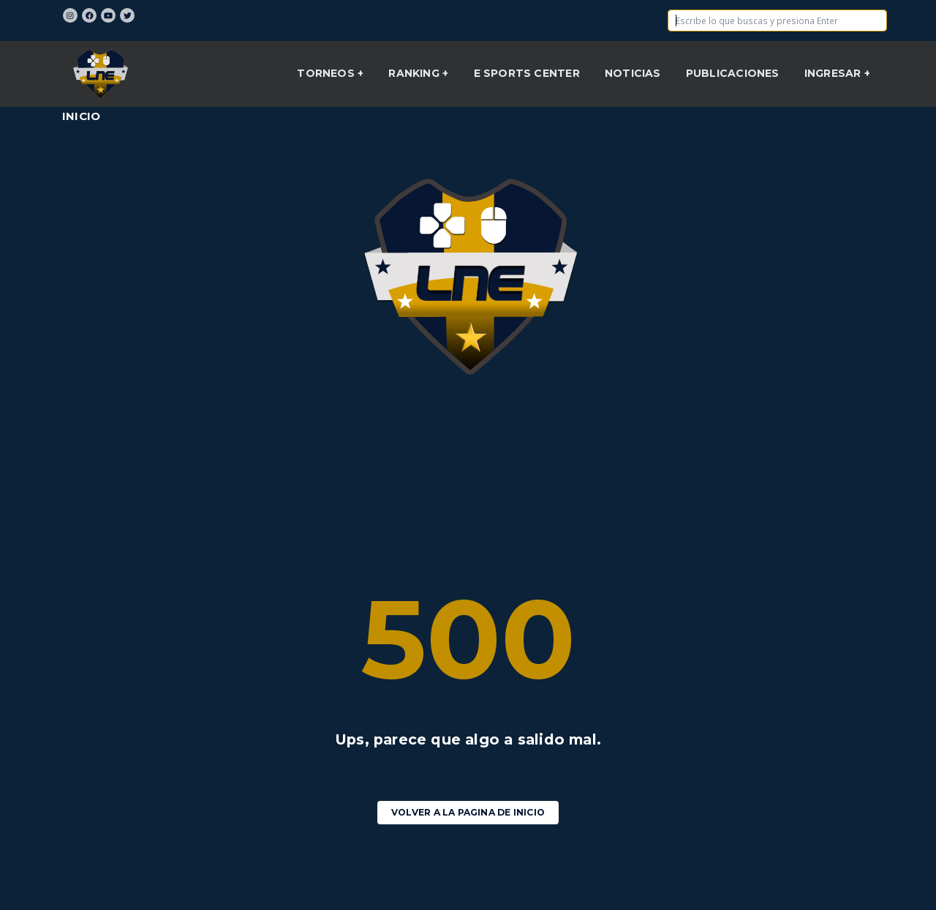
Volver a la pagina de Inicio (468, 812)
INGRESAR (834, 73)
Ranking (415, 73)
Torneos (327, 73)
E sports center (527, 73)
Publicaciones (733, 73)
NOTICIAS (633, 73)
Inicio (81, 116)
